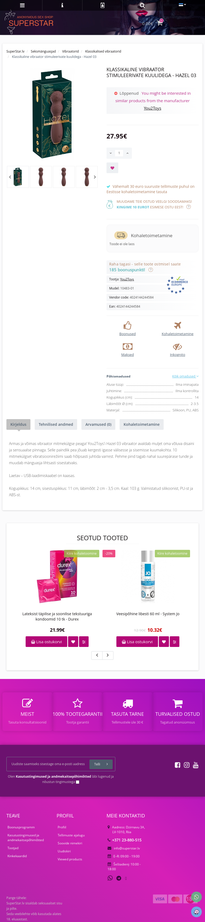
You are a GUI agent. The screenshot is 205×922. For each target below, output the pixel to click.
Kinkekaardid (17, 856)
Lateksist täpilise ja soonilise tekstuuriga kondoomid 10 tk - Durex (57, 616)
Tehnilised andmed (56, 424)
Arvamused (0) (98, 424)
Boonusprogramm (21, 827)
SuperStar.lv (15, 51)
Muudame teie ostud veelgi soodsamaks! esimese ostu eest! (154, 204)
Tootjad (12, 848)
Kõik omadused (185, 376)
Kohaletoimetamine (142, 424)
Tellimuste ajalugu (71, 835)
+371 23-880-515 (124, 839)
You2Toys (152, 108)
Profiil (62, 827)
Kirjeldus (18, 424)
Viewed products (70, 859)
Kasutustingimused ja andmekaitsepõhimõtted (25, 837)
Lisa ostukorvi (46, 641)
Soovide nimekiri (70, 843)
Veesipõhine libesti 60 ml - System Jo (148, 613)
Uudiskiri (64, 851)
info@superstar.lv (124, 848)
